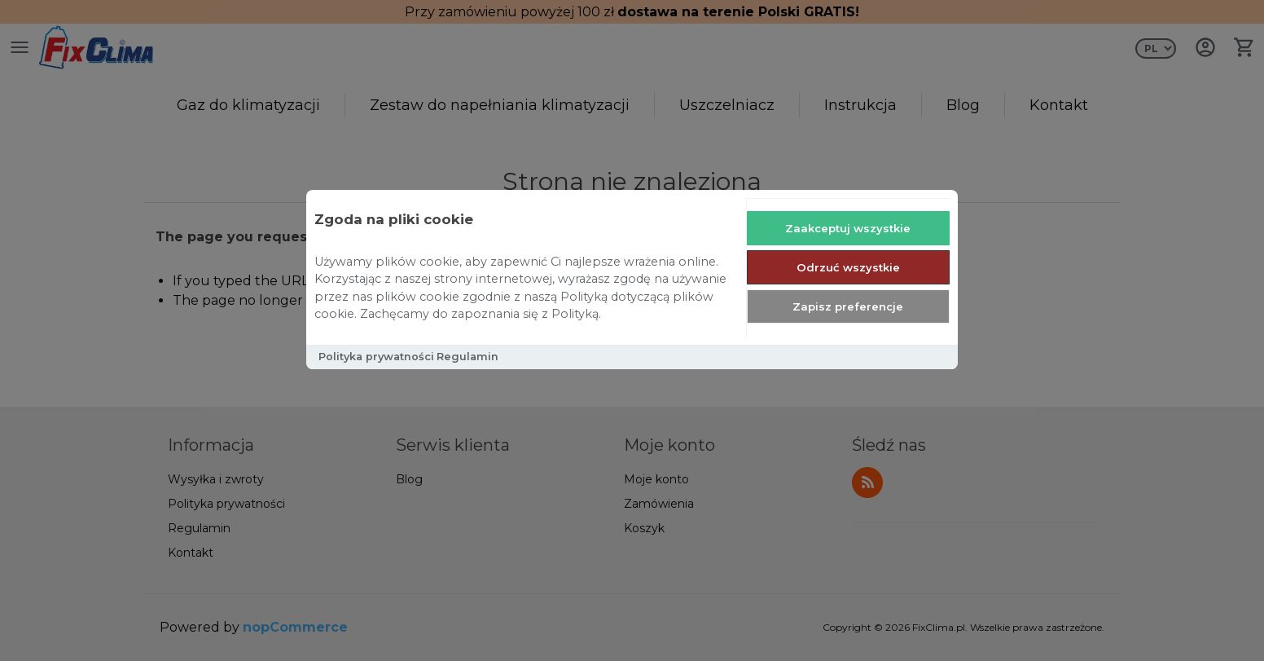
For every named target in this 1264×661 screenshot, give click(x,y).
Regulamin (467, 356)
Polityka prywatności (376, 356)
